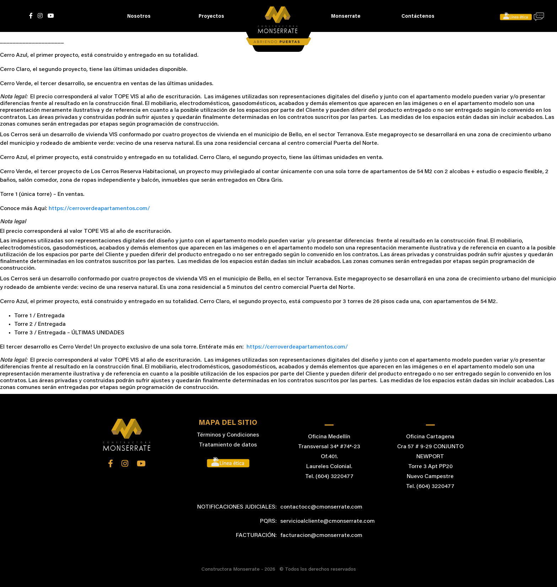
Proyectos (211, 16)
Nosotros (139, 16)
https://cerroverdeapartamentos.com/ (99, 209)
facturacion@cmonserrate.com (321, 535)
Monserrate (346, 16)
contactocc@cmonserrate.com (321, 507)
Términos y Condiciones (228, 435)
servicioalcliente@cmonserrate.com (327, 521)
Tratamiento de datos (228, 445)
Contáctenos (417, 16)
